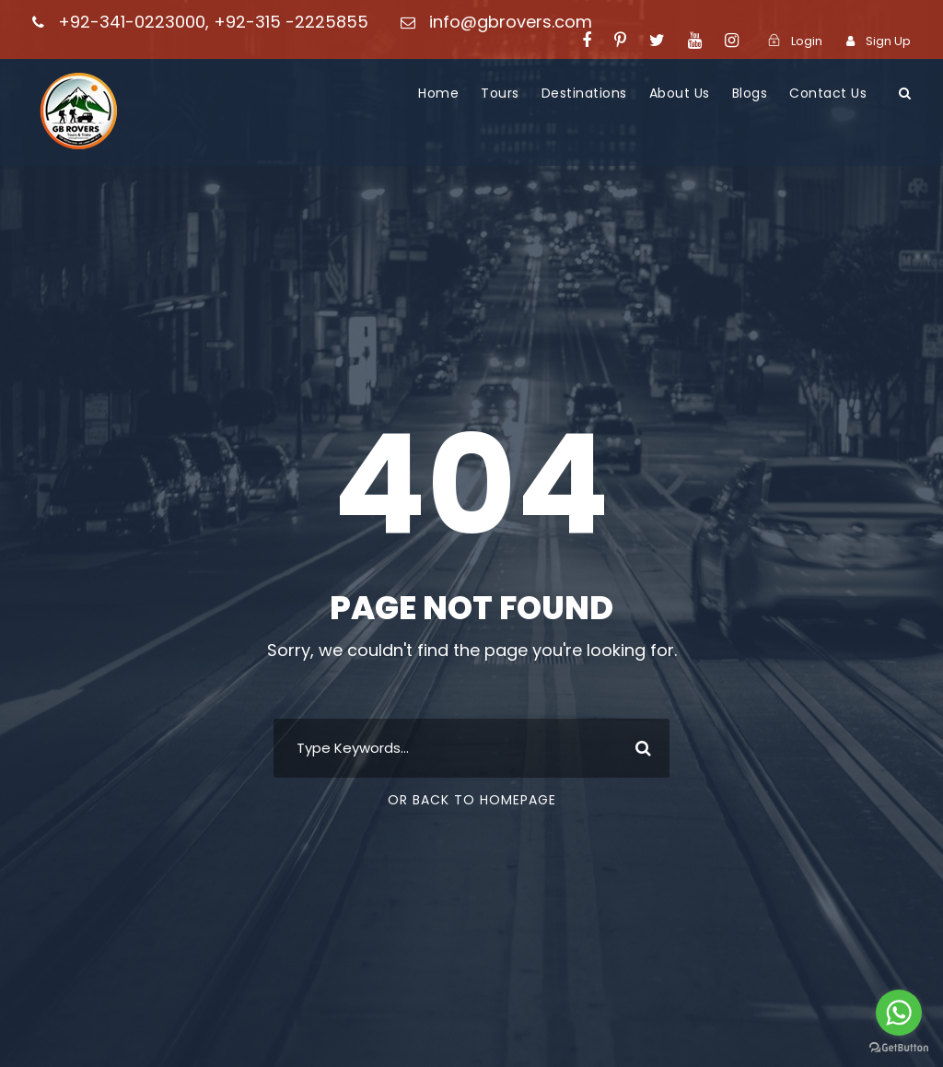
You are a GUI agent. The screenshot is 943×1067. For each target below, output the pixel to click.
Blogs (750, 93)
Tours (500, 93)
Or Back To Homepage (472, 800)
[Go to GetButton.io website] (898, 1048)
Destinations (584, 93)
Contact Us (828, 93)
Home (438, 93)
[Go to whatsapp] (899, 1013)
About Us (679, 93)
